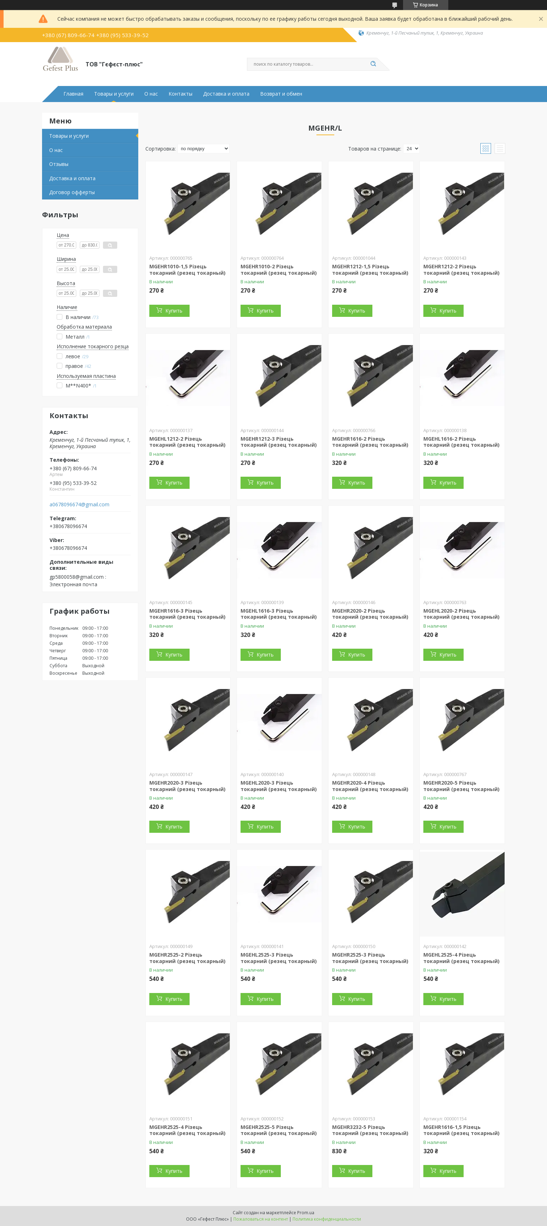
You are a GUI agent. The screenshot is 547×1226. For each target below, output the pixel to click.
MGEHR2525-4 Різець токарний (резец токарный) (187, 1130)
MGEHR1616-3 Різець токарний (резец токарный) (187, 613)
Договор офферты (72, 192)
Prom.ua (305, 1213)
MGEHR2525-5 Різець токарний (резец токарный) (279, 1130)
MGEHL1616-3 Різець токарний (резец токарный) (279, 613)
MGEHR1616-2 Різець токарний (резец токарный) (370, 442)
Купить (173, 310)
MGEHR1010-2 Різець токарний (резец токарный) (279, 269)
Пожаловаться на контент (260, 1219)
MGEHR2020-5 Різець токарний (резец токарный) (461, 785)
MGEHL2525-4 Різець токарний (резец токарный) (461, 957)
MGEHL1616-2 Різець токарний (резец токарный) (461, 442)
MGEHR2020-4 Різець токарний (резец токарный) (370, 785)
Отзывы (58, 164)
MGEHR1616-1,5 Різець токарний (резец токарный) (461, 1130)
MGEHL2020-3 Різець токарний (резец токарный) (279, 785)
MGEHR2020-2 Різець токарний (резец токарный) (370, 613)
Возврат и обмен (281, 93)
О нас (151, 93)
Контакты (180, 93)
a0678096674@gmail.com (79, 504)
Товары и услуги (114, 93)
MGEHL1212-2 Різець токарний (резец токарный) (187, 442)
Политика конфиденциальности (327, 1219)
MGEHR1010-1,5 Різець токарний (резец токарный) (187, 269)
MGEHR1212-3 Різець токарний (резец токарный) (279, 442)
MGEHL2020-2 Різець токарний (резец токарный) (461, 613)
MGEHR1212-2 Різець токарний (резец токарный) (461, 269)
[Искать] (373, 64)
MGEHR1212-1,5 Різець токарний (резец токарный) (370, 269)
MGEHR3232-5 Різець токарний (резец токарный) (370, 1130)
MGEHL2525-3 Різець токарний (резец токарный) (279, 957)
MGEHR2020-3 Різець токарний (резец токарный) (187, 785)
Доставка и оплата (226, 93)
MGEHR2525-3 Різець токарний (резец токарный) (370, 957)
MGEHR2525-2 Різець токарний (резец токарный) (187, 957)
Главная (73, 93)
